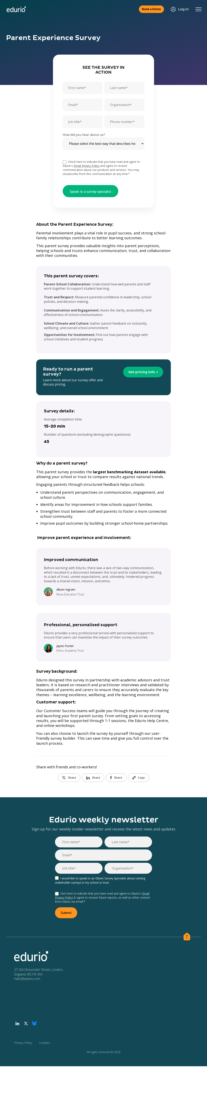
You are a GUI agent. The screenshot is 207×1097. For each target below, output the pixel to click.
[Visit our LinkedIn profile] (17, 1024)
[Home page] (16, 9)
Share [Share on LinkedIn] (93, 778)
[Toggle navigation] (198, 9)
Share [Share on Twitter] (69, 778)
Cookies (44, 1043)
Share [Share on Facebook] (116, 778)
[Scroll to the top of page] (186, 937)
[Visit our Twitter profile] (26, 1024)
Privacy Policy (23, 1043)
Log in (178, 9)
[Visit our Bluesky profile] (34, 1024)
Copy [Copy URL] (138, 778)
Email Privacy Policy (86, 166)
